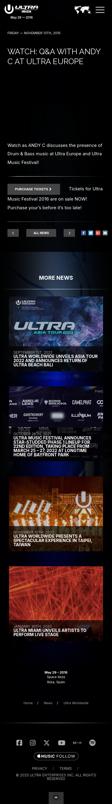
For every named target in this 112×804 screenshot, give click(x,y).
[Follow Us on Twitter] (46, 742)
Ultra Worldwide (76, 703)
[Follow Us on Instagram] (33, 742)
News (48, 703)
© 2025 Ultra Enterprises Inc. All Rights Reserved (56, 777)
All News (41, 233)
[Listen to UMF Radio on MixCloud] (77, 742)
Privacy (39, 768)
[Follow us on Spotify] (92, 742)
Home (28, 703)
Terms (65, 768)
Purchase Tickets (34, 189)
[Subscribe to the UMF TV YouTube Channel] (61, 742)
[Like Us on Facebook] (19, 742)
